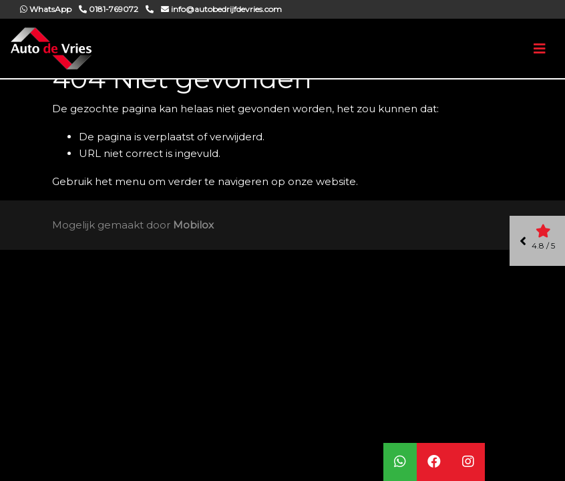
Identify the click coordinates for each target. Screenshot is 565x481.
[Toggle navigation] (539, 49)
